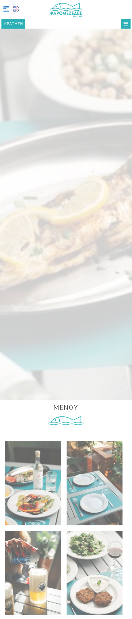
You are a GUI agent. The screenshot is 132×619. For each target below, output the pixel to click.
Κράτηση (13, 23)
